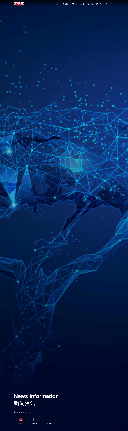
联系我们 (98, 4)
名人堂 (82, 4)
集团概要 (65, 4)
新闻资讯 (90, 4)
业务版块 (74, 4)
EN (112, 4)
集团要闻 (28, 412)
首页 (58, 4)
